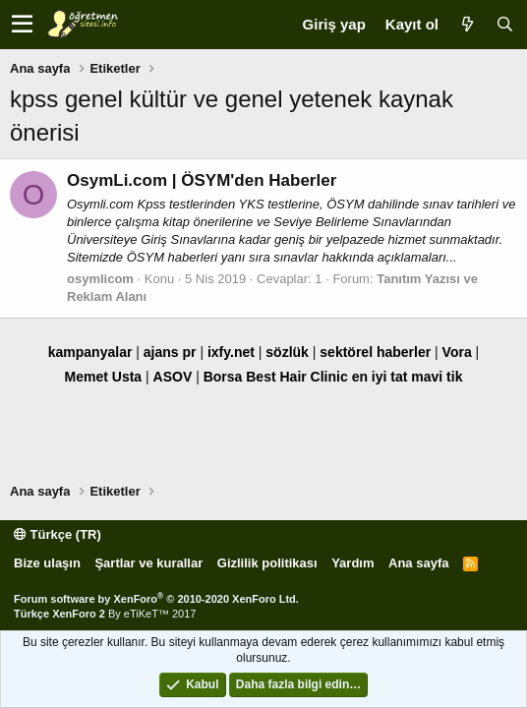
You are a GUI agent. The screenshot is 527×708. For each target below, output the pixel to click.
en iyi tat (380, 376)
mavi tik (436, 376)
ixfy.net (231, 352)
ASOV (173, 376)
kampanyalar (90, 352)
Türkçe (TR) (57, 534)
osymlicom (100, 278)
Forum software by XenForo (156, 599)
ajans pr (170, 352)
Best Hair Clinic (296, 376)
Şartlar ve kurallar (148, 563)
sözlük (287, 352)
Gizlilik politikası (267, 563)
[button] (22, 24)
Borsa (223, 376)
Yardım (352, 563)
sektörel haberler (375, 352)
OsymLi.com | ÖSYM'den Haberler (201, 180)
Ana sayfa (418, 563)
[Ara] (504, 24)
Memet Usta (104, 376)
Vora (457, 352)
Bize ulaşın (47, 563)
